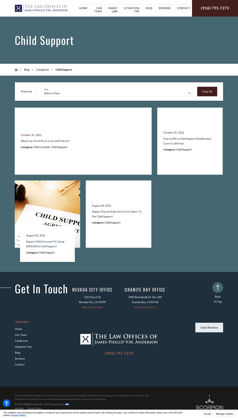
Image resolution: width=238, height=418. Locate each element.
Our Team (21, 334)
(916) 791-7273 (215, 8)
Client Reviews (209, 327)
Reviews (20, 358)
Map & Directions (92, 307)
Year (46, 89)
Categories (42, 69)
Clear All (207, 91)
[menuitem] (83, 9)
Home (18, 329)
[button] (6, 403)
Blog (26, 69)
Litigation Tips (23, 346)
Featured (26, 91)
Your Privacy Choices (57, 404)
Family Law (21, 340)
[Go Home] (17, 69)
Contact (20, 364)
